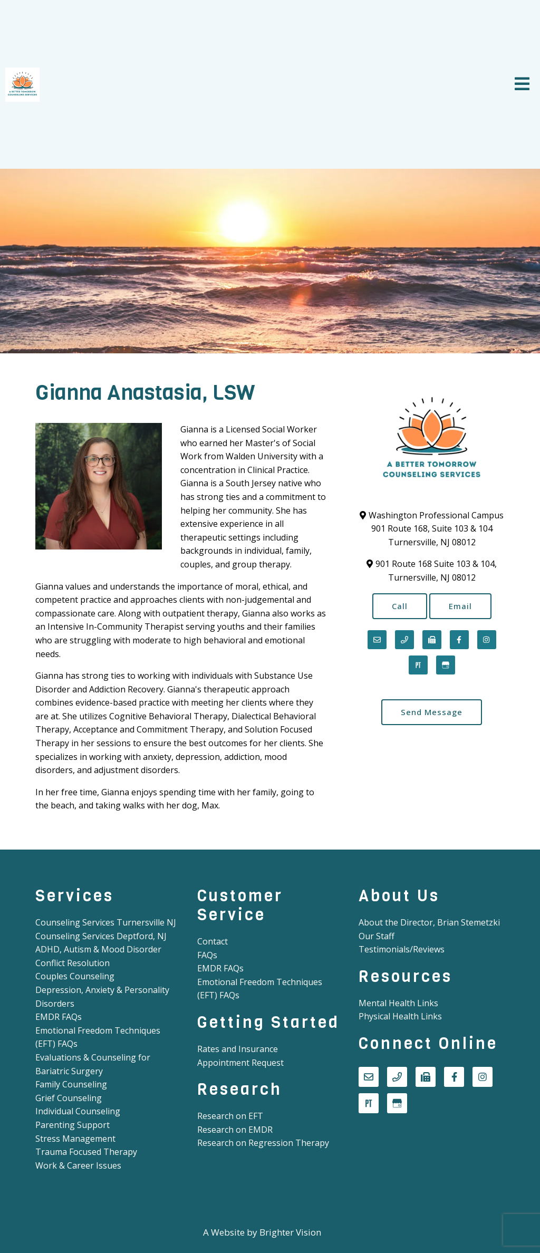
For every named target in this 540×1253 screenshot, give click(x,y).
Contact (212, 941)
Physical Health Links (400, 1016)
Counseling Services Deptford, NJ (101, 936)
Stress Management (75, 1138)
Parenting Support (72, 1125)
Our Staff (376, 936)
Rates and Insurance (237, 1049)
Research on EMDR (235, 1129)
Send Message (431, 712)
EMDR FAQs (58, 1017)
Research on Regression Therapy (263, 1143)
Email (460, 606)
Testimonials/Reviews (402, 949)
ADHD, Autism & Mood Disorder (98, 949)
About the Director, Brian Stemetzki (429, 922)
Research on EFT (230, 1116)
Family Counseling (71, 1084)
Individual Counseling (77, 1111)
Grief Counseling (68, 1098)
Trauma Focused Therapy (86, 1152)
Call (400, 606)
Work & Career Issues (78, 1165)
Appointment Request (240, 1062)
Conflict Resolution (72, 963)
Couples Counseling (74, 976)
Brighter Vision (290, 1232)
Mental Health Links (398, 1003)
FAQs (207, 955)
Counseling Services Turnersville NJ (105, 922)
